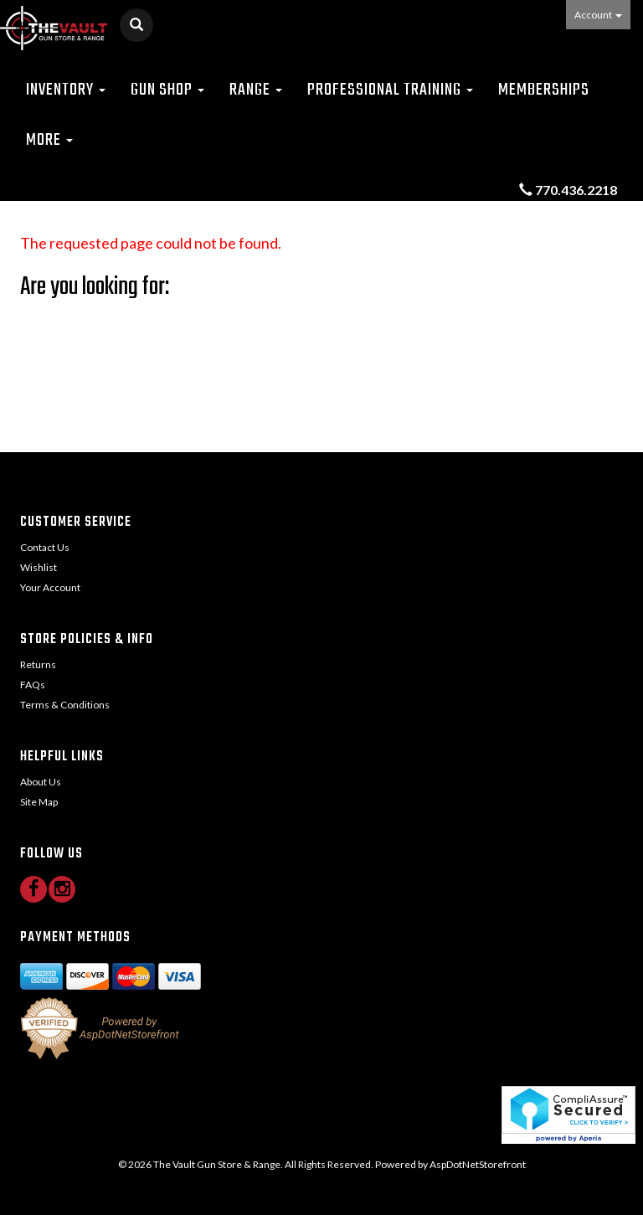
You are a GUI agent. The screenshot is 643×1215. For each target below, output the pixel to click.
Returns (38, 664)
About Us (40, 781)
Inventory (65, 90)
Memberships (543, 90)
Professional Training (390, 90)
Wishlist (38, 567)
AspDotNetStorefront (478, 1164)
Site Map (39, 801)
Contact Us (44, 547)
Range (255, 90)
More (49, 140)
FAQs (32, 684)
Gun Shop (167, 90)
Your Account (50, 587)
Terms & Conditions (65, 704)
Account (598, 14)
